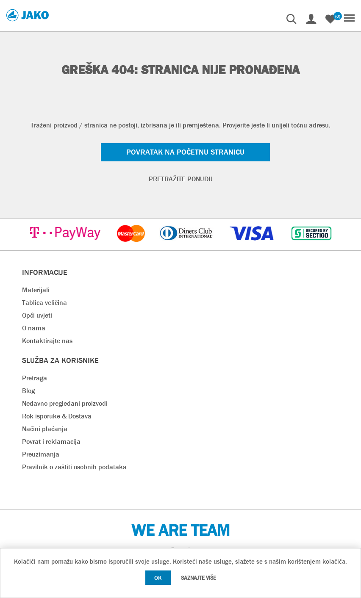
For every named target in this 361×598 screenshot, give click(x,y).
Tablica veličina (44, 302)
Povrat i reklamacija (51, 441)
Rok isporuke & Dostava (57, 416)
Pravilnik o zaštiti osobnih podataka (74, 466)
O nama (33, 328)
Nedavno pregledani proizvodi (65, 403)
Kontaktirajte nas (47, 340)
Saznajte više (198, 577)
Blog (28, 390)
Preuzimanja (40, 454)
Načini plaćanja (44, 428)
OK (158, 577)
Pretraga (34, 378)
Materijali (36, 289)
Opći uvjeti (37, 315)
